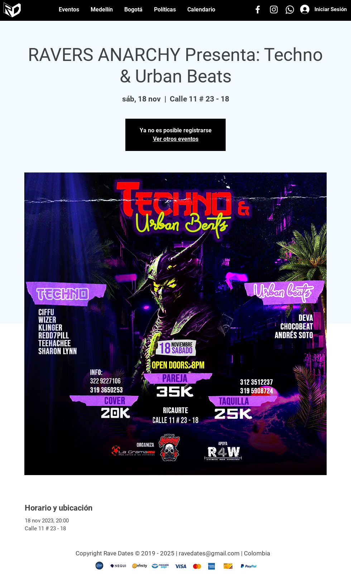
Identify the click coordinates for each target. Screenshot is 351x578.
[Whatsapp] (290, 9)
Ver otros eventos (175, 139)
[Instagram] (274, 9)
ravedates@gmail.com (209, 553)
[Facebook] (258, 9)
